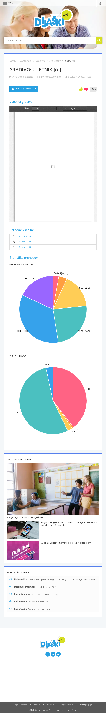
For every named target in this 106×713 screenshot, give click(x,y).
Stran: (27, 108)
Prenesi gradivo (21, 88)
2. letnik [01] (25, 236)
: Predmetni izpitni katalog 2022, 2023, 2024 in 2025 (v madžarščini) (53, 579)
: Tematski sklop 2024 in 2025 (33, 594)
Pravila (37, 705)
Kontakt (51, 705)
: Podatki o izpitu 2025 (29, 609)
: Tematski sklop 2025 (33, 587)
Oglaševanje (67, 705)
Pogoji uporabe (20, 705)
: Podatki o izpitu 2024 (29, 601)
